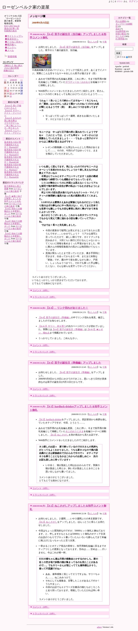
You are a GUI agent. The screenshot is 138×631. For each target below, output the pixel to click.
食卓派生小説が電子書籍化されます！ (12, 144)
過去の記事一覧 (11, 28)
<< (5, 80)
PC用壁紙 (120, 39)
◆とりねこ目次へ (14, 42)
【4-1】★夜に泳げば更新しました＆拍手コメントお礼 (13, 198)
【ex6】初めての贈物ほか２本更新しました (13, 211)
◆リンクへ (10, 47)
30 (11, 96)
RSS (6, 26)
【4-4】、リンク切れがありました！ (67, 307)
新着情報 (11, 56)
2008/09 (13, 80)
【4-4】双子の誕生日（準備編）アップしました (73, 362)
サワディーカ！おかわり (78, 82)
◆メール (9, 50)
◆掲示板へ (10, 44)
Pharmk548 (14, 162)
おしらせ (93, 42)
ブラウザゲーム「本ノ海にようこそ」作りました (12, 125)
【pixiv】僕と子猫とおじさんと (12, 106)
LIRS (11, 26)
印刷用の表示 (10, 31)
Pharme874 (14, 154)
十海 (104, 42)
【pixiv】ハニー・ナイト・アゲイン (12, 131)
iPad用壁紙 (121, 31)
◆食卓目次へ (11, 39)
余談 (118, 29)
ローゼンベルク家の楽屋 (25, 7)
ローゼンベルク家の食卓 (13, 189)
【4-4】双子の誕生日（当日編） (75, 47)
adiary (99, 627)
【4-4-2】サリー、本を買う (52, 326)
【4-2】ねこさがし (59, 434)
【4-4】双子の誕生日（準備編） (54, 317)
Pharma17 (13, 169)
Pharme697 (14, 147)
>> (21, 80)
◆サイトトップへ (14, 36)
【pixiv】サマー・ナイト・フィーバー (12, 113)
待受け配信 (121, 34)
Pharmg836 (14, 177)
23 (11, 93)
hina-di (17, 26)
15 (8, 90)
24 (13, 93)
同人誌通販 (121, 21)
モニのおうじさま (75, 431)
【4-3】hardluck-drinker (50, 419)
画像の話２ (9, 70)
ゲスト (120, 1)
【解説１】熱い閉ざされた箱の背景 (13, 66)
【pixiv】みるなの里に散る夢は (12, 119)
